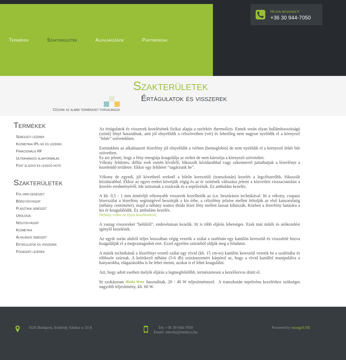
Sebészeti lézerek (30, 137)
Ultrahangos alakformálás (37, 158)
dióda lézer (135, 282)
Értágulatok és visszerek (36, 244)
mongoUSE (301, 327)
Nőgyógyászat (27, 223)
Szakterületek (62, 40)
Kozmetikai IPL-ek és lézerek (39, 144)
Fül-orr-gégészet (30, 194)
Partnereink (155, 40)
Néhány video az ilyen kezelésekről (127, 215)
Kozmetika (24, 230)
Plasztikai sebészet (31, 208)
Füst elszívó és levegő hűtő (38, 165)
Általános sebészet (31, 237)
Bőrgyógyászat (28, 201)
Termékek (19, 40)
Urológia (23, 215)
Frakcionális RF (29, 151)
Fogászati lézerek (30, 251)
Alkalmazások (109, 40)
